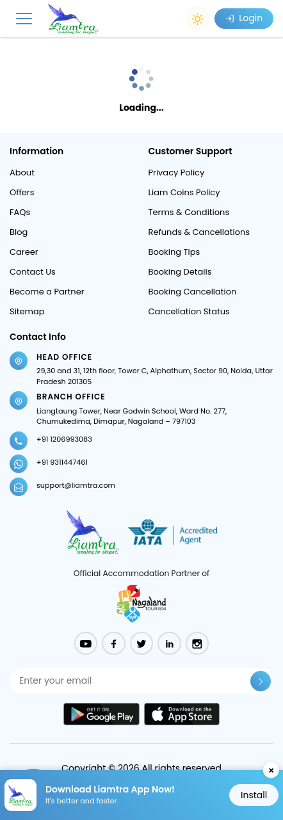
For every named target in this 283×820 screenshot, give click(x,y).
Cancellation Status (189, 311)
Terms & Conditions (189, 212)
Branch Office (71, 396)
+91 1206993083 (64, 439)
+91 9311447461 (62, 462)
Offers (22, 192)
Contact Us (33, 272)
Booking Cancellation (193, 291)
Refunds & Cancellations (199, 232)
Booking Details (180, 272)
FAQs (20, 212)
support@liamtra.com (75, 485)
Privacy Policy (177, 172)
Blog (19, 232)
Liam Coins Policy (184, 192)
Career (24, 252)
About (22, 172)
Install (254, 795)
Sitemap (27, 311)
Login (244, 18)
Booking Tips (174, 252)
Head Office (64, 356)
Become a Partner (47, 291)
